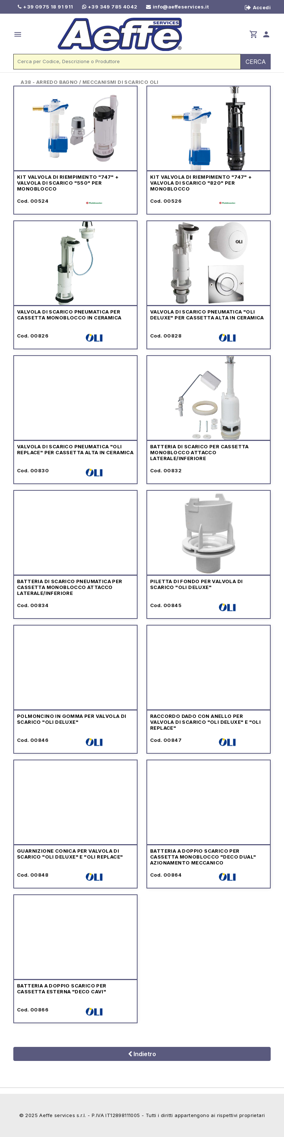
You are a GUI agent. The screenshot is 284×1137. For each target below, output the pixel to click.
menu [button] (17, 34)
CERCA (256, 61)
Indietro (142, 1054)
